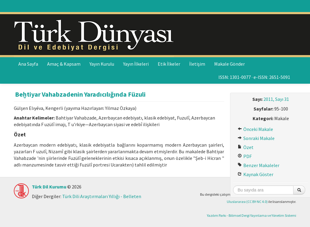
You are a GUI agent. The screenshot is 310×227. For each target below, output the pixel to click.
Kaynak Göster (255, 174)
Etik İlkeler (169, 64)
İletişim (197, 64)
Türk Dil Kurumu (49, 187)
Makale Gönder (229, 64)
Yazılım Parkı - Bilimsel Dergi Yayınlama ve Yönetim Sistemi (251, 215)
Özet (246, 147)
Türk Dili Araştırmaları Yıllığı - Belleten (101, 196)
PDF (245, 156)
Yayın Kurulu (102, 64)
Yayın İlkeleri (136, 64)
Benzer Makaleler (258, 165)
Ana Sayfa (28, 64)
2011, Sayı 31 (276, 99)
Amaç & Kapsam (64, 64)
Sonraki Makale (256, 138)
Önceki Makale (255, 129)
